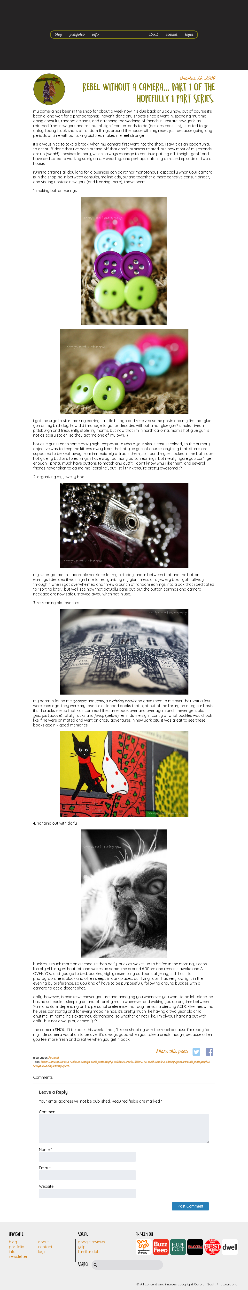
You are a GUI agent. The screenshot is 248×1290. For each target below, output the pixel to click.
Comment (49, 1111)
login (189, 34)
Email (45, 1167)
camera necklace (70, 1062)
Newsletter (18, 1256)
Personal (53, 1058)
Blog (13, 1241)
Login (42, 1251)
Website (46, 1186)
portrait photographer (196, 1062)
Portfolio (16, 1246)
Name (45, 1149)
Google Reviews (91, 1241)
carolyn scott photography (97, 1062)
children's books (123, 1062)
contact (171, 34)
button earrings (50, 1062)
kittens (139, 1062)
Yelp (81, 1246)
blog (58, 34)
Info (12, 1251)
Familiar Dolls (89, 1251)
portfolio (77, 34)
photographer (174, 1062)
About (43, 1241)
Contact (45, 1246)
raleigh (37, 1066)
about (153, 34)
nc (145, 1062)
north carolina (156, 1062)
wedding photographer (55, 1066)
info (95, 34)
